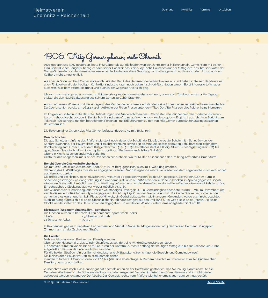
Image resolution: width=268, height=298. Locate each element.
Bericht (212, 117)
